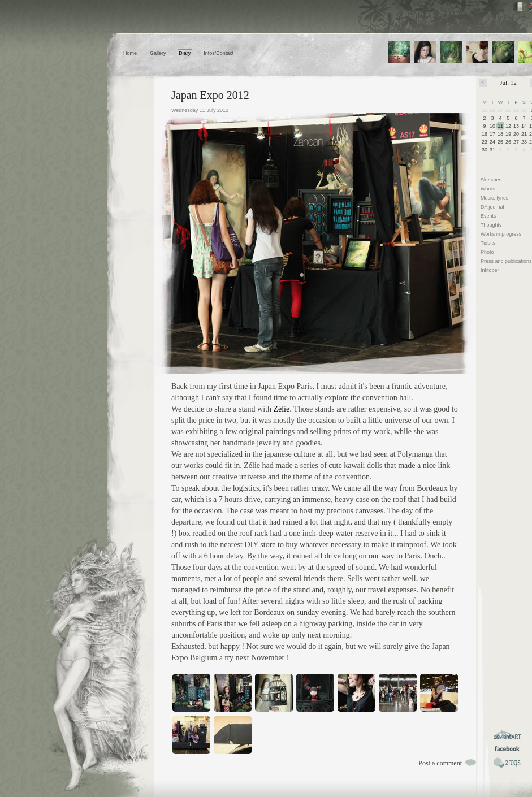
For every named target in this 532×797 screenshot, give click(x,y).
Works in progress (501, 234)
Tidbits (488, 243)
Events (488, 216)
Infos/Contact (218, 53)
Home (130, 53)
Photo (487, 252)
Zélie (281, 409)
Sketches (491, 180)
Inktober (490, 270)
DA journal (492, 207)
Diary (185, 53)
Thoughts (491, 225)
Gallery (158, 53)
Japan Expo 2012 (210, 95)
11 (500, 126)
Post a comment (440, 763)
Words (488, 189)
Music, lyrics (494, 198)
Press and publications (506, 261)
